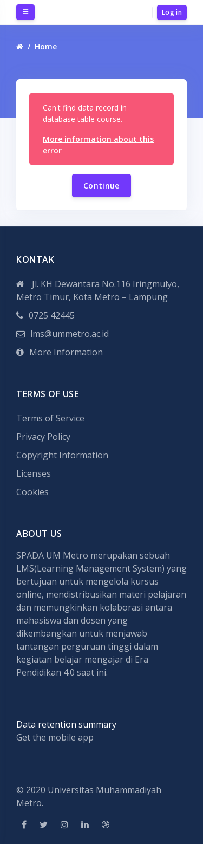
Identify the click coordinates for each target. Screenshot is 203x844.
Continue (101, 185)
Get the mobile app (55, 737)
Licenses (33, 473)
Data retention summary (66, 724)
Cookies (32, 492)
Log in (172, 12)
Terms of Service (50, 418)
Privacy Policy (43, 437)
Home (46, 46)
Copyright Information (62, 455)
